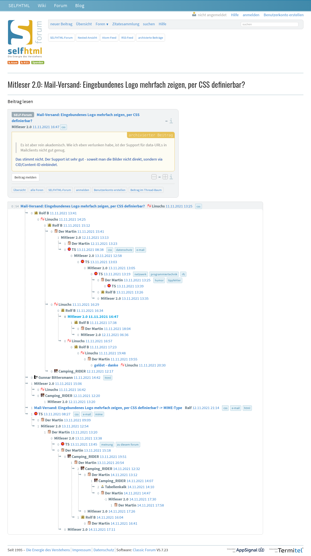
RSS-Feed (127, 38)
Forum (60, 5)
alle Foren (36, 190)
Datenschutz (104, 550)
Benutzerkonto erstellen (109, 190)
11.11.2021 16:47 (46, 126)
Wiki (42, 5)
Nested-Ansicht (87, 38)
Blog (79, 5)
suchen (149, 24)
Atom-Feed (109, 38)
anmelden (82, 190)
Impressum (81, 550)
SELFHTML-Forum (61, 38)
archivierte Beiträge (150, 38)
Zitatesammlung (125, 24)
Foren (100, 24)
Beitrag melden (25, 177)
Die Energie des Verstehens (48, 550)
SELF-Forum (23, 115)
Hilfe (162, 24)
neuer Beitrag (61, 24)
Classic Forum (144, 550)
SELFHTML (19, 5)
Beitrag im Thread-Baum (146, 190)
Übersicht (84, 24)
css (63, 127)
